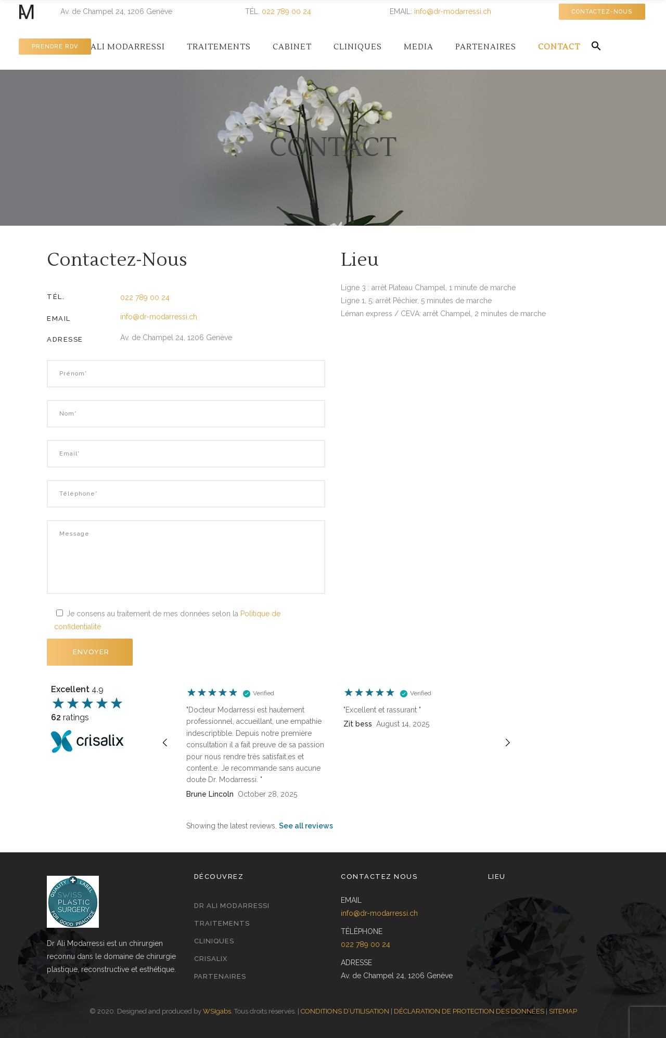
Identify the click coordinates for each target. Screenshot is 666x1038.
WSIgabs (217, 1011)
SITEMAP (563, 1011)
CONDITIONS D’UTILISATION (345, 1011)
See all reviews (306, 826)
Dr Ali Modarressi (232, 906)
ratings (70, 717)
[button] (596, 46)
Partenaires (220, 976)
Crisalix (210, 959)
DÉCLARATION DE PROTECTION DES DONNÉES (469, 1011)
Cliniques (214, 941)
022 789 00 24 (286, 11)
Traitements (222, 923)
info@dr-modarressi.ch (452, 11)
